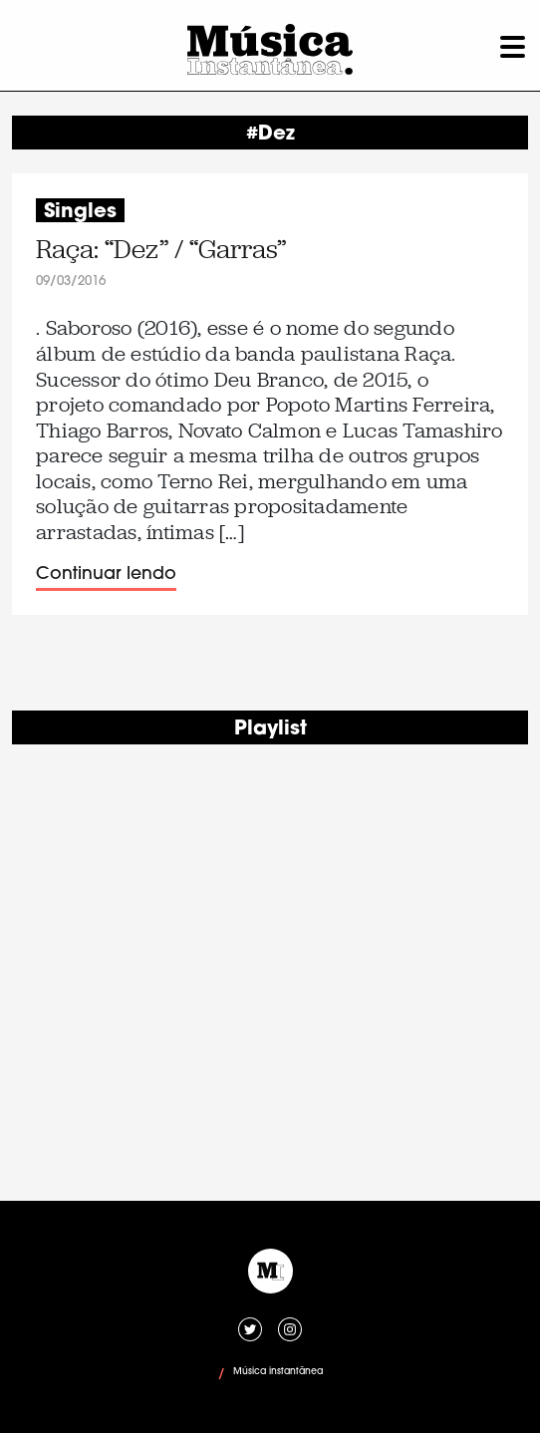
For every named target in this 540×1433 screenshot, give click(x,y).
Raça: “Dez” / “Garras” (161, 249)
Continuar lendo (106, 574)
